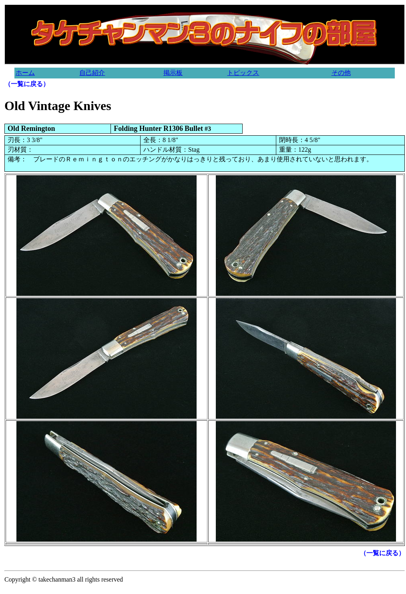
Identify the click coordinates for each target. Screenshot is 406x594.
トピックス (243, 72)
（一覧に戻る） (26, 83)
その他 (341, 72)
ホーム (25, 72)
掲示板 (173, 72)
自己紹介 (92, 72)
